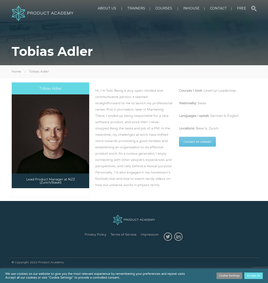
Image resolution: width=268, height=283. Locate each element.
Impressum (149, 234)
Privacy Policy (95, 234)
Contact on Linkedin (197, 141)
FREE (241, 8)
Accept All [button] (253, 275)
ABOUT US (107, 8)
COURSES (163, 8)
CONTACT (218, 8)
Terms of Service (124, 234)
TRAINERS (136, 8)
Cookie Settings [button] (229, 275)
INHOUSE (191, 8)
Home (16, 71)
